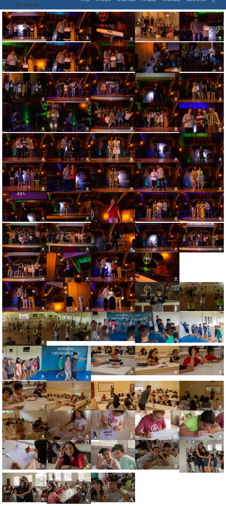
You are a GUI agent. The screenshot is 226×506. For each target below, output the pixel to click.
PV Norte (27, 4)
